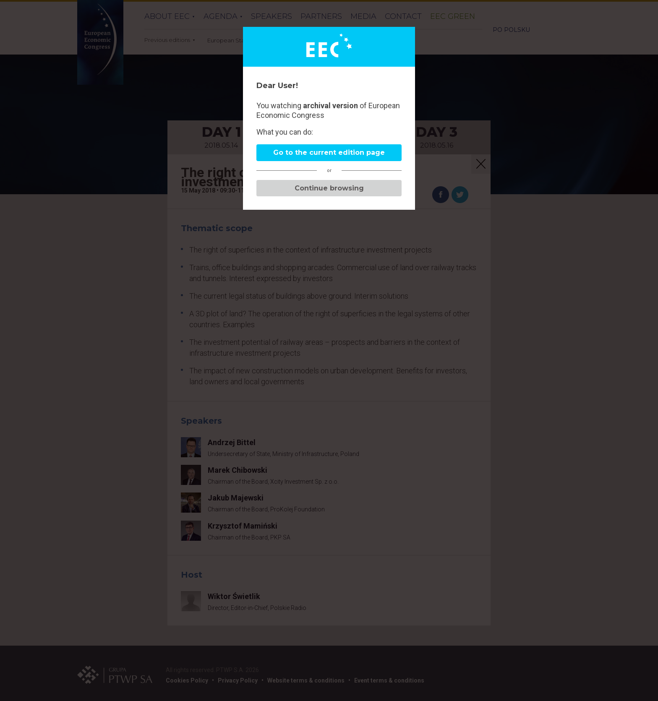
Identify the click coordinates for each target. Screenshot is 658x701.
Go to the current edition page (329, 152)
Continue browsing (329, 188)
